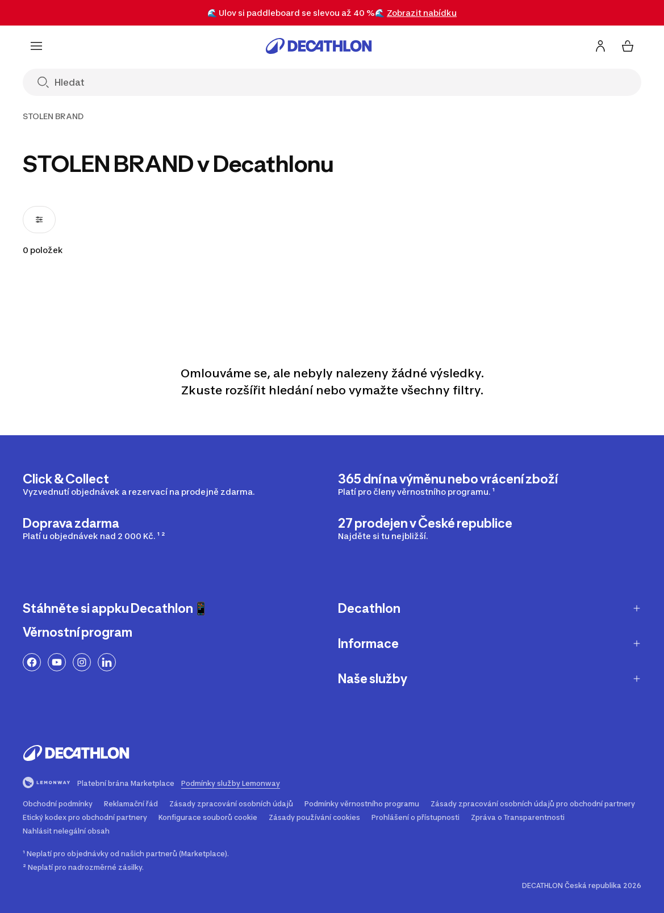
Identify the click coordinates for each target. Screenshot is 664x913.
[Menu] (36, 46)
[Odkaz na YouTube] (57, 662)
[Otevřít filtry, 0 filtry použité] (39, 219)
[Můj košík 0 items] (627, 46)
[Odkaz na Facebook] (32, 662)
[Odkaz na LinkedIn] (107, 662)
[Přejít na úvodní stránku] (318, 46)
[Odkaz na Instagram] (82, 662)
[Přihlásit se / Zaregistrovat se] (600, 46)
